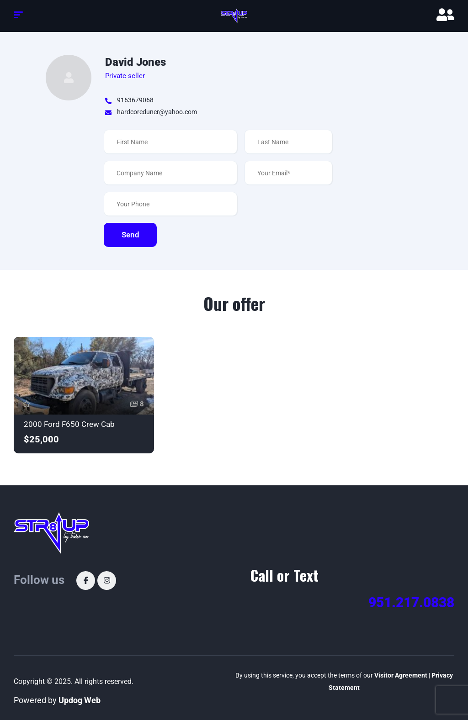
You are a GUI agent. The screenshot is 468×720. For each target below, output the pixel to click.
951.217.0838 (411, 602)
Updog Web (79, 700)
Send (131, 234)
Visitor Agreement (400, 675)
